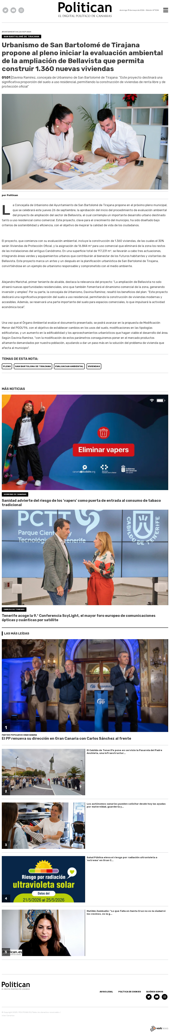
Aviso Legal (106, 992)
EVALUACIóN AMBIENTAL (69, 366)
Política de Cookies (129, 992)
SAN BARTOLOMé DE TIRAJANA (33, 366)
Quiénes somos (154, 992)
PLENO (7, 366)
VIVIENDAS (94, 366)
